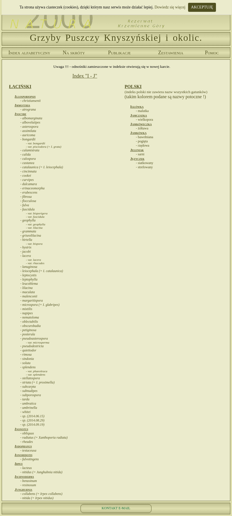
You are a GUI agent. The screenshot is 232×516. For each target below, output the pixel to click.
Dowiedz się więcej (170, 7)
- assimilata (28, 131)
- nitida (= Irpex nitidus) (36, 498)
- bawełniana (144, 137)
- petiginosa (28, 330)
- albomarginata (31, 118)
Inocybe (20, 114)
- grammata (28, 231)
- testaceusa (28, 450)
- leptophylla (28, 279)
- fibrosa (26, 197)
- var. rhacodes (35, 263)
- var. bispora (34, 243)
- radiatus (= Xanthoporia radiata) (44, 437)
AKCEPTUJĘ (202, 7)
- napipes (26, 313)
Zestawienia (170, 52)
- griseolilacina (30, 235)
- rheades (26, 442)
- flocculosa (28, 201)
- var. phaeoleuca (36, 371)
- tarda (25, 399)
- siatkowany (144, 163)
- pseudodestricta (32, 346)
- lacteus (26, 468)
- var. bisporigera (37, 213)
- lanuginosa (28, 267)
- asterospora (29, 127)
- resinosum (28, 485)
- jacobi (25, 251)
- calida (25, 154)
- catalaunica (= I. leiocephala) (41, 167)
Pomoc (212, 52)
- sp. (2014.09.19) (32, 425)
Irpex (19, 463)
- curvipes (27, 180)
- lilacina (26, 288)
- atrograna (28, 109)
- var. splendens (35, 374)
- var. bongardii (35, 143)
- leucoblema (29, 284)
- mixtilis (26, 309)
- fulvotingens (29, 459)
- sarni (140, 154)
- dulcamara (28, 184)
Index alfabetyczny (29, 52)
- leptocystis (28, 275)
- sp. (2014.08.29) (32, 420)
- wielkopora (144, 120)
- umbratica (28, 403)
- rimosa (26, 354)
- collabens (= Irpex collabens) (41, 494)
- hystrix (26, 247)
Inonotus (21, 429)
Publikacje (119, 52)
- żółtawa (142, 128)
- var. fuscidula (35, 216)
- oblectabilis (29, 322)
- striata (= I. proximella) (37, 382)
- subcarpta (28, 387)
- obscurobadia (30, 326)
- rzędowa (143, 145)
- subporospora (30, 395)
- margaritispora (31, 300)
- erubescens (28, 192)
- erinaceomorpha (32, 188)
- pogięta (142, 141)
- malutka (142, 111)
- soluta (25, 363)
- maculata (27, 292)
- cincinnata (28, 171)
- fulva (24, 205)
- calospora (28, 159)
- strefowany (144, 167)
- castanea (27, 163)
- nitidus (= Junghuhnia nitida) (41, 472)
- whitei (25, 412)
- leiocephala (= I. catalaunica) (41, 271)
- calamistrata (29, 150)
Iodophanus (23, 446)
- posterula (27, 334)
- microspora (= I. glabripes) (39, 305)
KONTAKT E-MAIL (116, 508)
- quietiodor (28, 350)
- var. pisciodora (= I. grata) (43, 146)
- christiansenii (30, 101)
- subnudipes (28, 391)
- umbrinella (28, 408)
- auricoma (27, 135)
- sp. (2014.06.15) (32, 416)
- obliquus (27, 433)
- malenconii (28, 296)
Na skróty (74, 52)
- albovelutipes (30, 122)
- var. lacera (33, 259)
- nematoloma (29, 317)
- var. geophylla (35, 224)
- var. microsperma (37, 342)
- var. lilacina (34, 227)
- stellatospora (30, 378)
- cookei (25, 176)
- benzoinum (28, 481)
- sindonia (27, 359)
